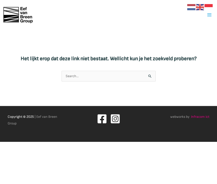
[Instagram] (115, 119)
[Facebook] (102, 119)
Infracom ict (200, 117)
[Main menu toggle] (209, 14)
